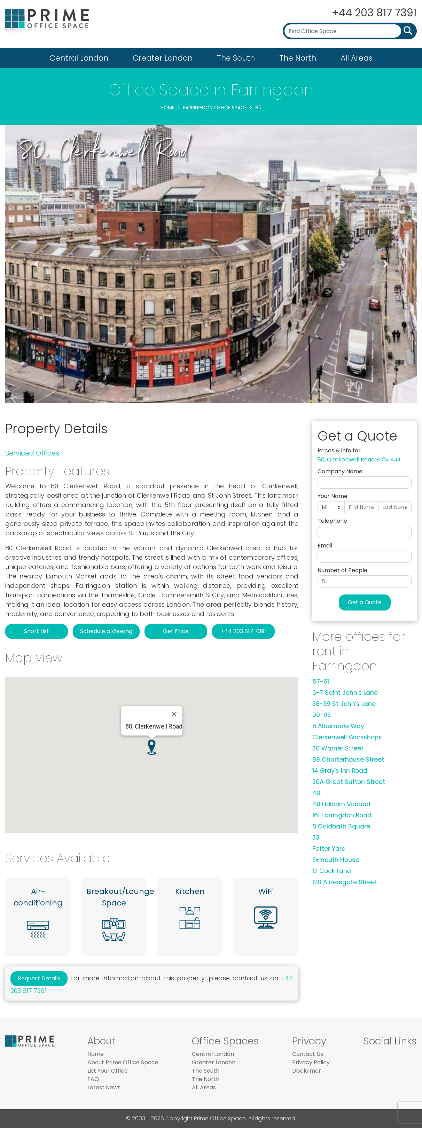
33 (315, 837)
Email (325, 546)
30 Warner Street (338, 748)
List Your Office (107, 1071)
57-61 (320, 681)
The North (297, 58)
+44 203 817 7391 (374, 13)
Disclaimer (306, 1071)
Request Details (39, 978)
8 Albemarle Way (338, 726)
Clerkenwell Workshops (347, 737)
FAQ (93, 1079)
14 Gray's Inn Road (339, 771)
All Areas (357, 58)
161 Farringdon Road (342, 815)
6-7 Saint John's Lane (345, 693)
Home (167, 107)
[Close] (174, 714)
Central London (78, 58)
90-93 (321, 715)
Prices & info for (339, 450)
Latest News (103, 1087)
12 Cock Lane (331, 871)
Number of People (342, 570)
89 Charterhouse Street (348, 759)
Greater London (163, 58)
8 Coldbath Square (341, 826)
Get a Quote (365, 602)
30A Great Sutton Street (348, 782)
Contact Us (307, 1054)
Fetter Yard (329, 849)
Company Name (340, 471)
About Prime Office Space (122, 1062)
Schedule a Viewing (106, 631)
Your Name (332, 496)
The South (236, 58)
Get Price (176, 631)
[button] (36, 264)
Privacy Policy (311, 1062)
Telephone (332, 521)
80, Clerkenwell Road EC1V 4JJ (359, 460)
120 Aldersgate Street (344, 882)
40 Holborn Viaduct (341, 804)
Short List (36, 631)
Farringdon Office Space (215, 107)
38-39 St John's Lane (344, 704)
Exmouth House (335, 860)
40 (316, 793)
